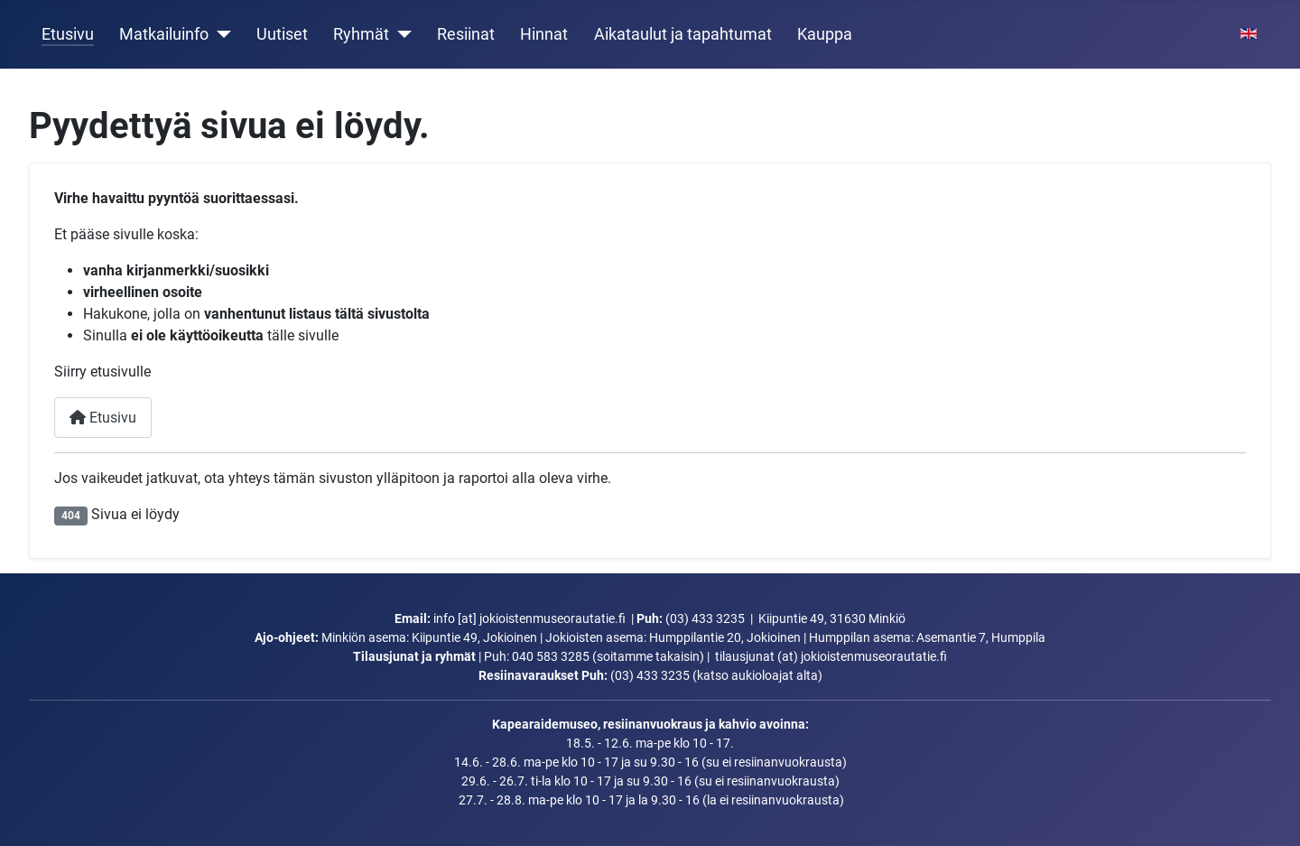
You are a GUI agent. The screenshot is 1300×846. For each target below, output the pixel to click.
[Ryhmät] (400, 34)
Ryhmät (361, 34)
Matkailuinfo (164, 34)
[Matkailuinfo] (220, 34)
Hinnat (544, 34)
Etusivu (68, 34)
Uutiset (282, 34)
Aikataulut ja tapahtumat (683, 34)
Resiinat (466, 34)
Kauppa (824, 34)
